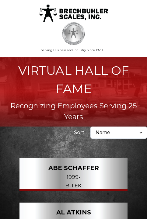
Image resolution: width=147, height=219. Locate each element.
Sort (79, 132)
